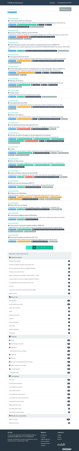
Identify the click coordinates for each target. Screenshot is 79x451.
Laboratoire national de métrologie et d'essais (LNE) (39, 290)
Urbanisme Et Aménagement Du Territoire (39, 362)
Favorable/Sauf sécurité (57, 139)
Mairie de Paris (39, 293)
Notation (11, 155)
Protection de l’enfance (15, 62)
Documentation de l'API (64, 2)
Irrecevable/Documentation (24, 197)
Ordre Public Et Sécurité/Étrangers (54, 141)
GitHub (59, 437)
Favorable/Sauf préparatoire (16, 141)
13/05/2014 (12, 24)
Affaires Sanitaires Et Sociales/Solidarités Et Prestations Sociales (40, 50)
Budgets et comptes (56, 209)
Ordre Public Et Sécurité (39, 344)
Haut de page (67, 449)
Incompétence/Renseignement (25, 72)
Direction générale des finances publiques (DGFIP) (39, 268)
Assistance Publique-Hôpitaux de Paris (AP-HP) (39, 265)
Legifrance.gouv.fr (45, 439)
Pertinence (65, 9)
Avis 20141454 (13, 159)
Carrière (53, 153)
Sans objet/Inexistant (55, 197)
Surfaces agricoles (13, 74)
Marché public (39, 300)
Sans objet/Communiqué (23, 107)
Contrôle (64, 119)
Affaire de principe (39, 423)
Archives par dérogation (15, 86)
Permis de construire (39, 308)
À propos (52, 2)
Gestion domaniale (39, 329)
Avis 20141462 (13, 223)
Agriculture (39, 347)
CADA (10, 3)
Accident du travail (63, 50)
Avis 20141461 (13, 213)
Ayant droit (27, 38)
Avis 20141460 (13, 203)
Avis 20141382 (13, 79)
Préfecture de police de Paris (39, 272)
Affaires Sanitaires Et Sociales (39, 365)
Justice (34, 119)
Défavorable (28, 177)
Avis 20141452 (13, 133)
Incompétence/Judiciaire (23, 60)
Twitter (59, 435)
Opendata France (45, 443)
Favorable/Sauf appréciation (24, 139)
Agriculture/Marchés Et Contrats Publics (19, 26)
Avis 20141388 (13, 91)
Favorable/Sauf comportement (41, 139)
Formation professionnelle (49, 96)
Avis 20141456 (13, 181)
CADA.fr (43, 445)
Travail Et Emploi (39, 369)
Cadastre (23, 74)
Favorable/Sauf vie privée (57, 165)
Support (59, 439)
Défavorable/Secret (22, 36)
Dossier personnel (63, 153)
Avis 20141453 (13, 147)
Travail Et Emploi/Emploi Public (32, 96)
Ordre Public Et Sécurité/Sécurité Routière (49, 119)
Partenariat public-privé (37, 26)
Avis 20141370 (13, 43)
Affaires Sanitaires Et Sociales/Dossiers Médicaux (42, 36)
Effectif (41, 199)
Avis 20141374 (13, 55)
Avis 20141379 (13, 67)
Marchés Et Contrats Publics (40, 351)
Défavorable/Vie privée (23, 129)
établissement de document (41, 197)
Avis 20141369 (13, 31)
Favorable (20, 50)
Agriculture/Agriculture (56, 72)
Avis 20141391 (13, 101)
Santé (39, 311)
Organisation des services (52, 199)
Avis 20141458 (13, 191)
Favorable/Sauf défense (23, 84)
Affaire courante (39, 419)
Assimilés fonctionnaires (22, 155)
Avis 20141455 (13, 171)
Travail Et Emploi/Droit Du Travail (40, 129)
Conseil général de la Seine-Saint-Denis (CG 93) (39, 283)
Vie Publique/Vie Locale (31, 219)
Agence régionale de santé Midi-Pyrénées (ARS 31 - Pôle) (39, 275)
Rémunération (53, 241)
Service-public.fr (45, 441)
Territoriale (39, 333)
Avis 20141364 (13, 19)
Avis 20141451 (13, 123)
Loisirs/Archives (52, 84)
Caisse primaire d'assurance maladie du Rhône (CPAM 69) (39, 279)
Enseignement (36, 84)
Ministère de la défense (39, 261)
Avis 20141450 (13, 113)
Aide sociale (12, 108)
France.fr (43, 437)
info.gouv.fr (44, 435)
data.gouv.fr (19, 3)
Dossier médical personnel (16, 38)
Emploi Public (40, 373)
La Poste (39, 286)
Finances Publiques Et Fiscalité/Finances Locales (37, 209)
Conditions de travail (29, 231)
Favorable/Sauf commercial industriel (26, 24)
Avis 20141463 (13, 235)
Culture (43, 84)
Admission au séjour (14, 143)
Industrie (48, 24)
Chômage (53, 129)
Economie (41, 24)
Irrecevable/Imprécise (14, 199)
